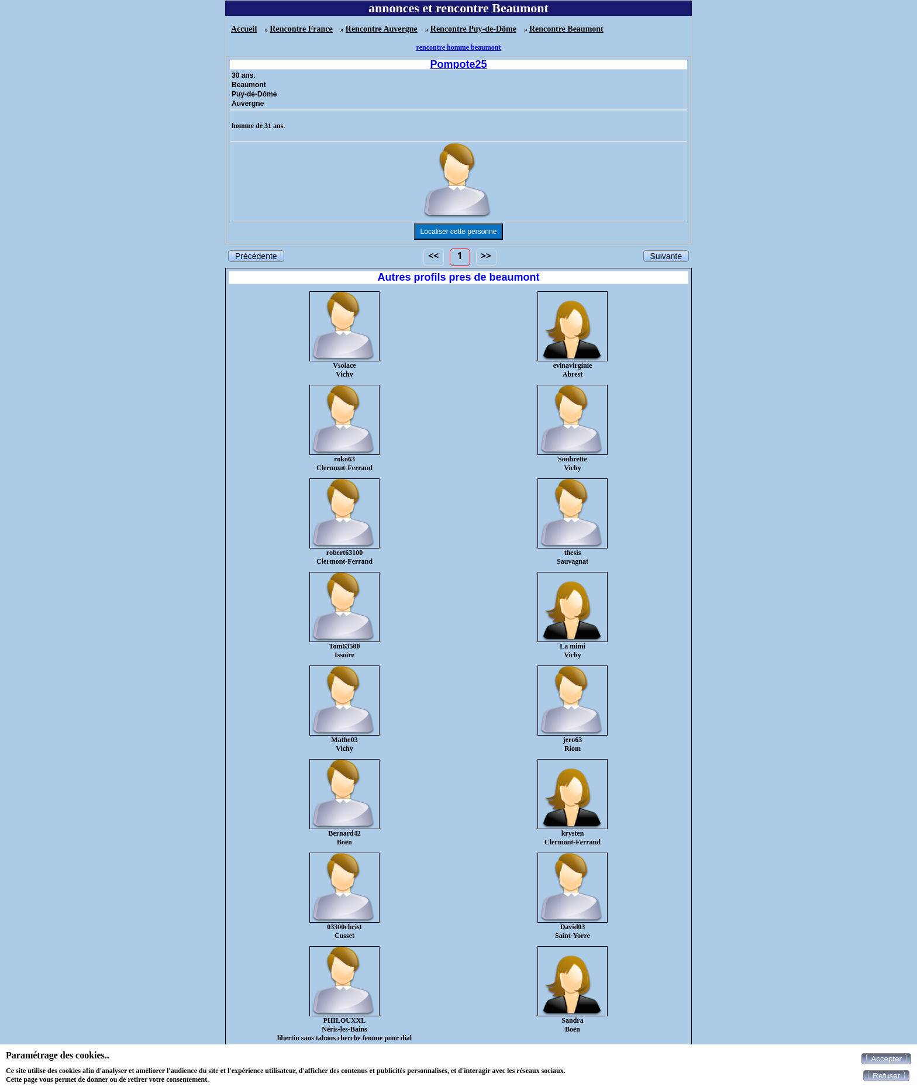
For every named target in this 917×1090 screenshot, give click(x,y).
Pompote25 (458, 64)
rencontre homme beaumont (458, 47)
